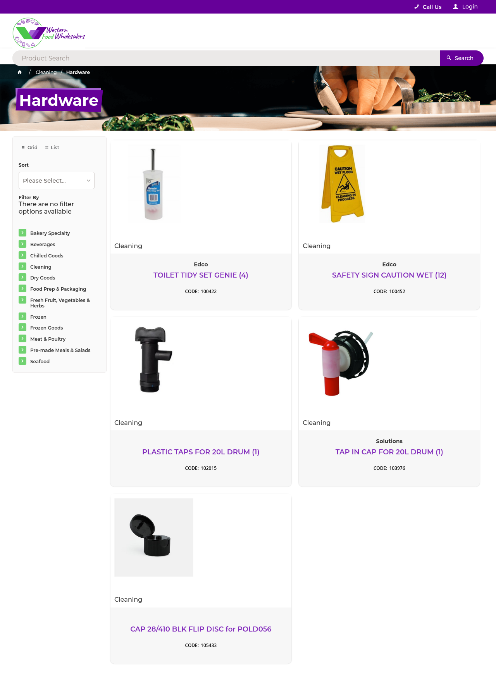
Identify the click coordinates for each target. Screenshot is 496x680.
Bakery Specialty (50, 233)
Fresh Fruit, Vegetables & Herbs (60, 303)
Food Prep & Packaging (58, 289)
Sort (24, 165)
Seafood (40, 361)
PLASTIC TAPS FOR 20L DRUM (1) (342, 275)
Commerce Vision (62, 658)
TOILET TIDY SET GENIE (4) (153, 275)
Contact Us (34, 623)
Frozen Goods (46, 328)
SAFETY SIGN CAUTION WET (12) (248, 275)
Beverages (42, 244)
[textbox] (216, 31)
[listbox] (57, 180)
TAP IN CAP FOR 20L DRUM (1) (436, 275)
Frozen (38, 317)
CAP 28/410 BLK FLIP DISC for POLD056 (154, 453)
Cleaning (41, 267)
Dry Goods (42, 278)
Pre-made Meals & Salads (60, 350)
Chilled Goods (46, 256)
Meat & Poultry (47, 339)
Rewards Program (286, 628)
